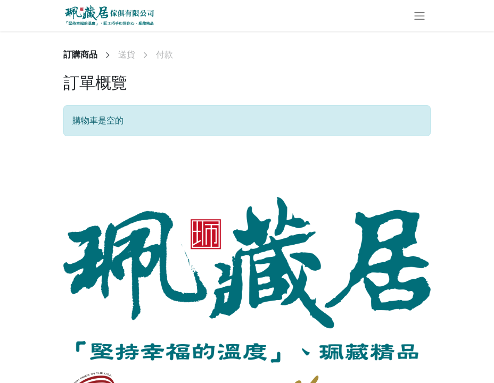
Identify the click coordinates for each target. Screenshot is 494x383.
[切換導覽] (419, 15)
